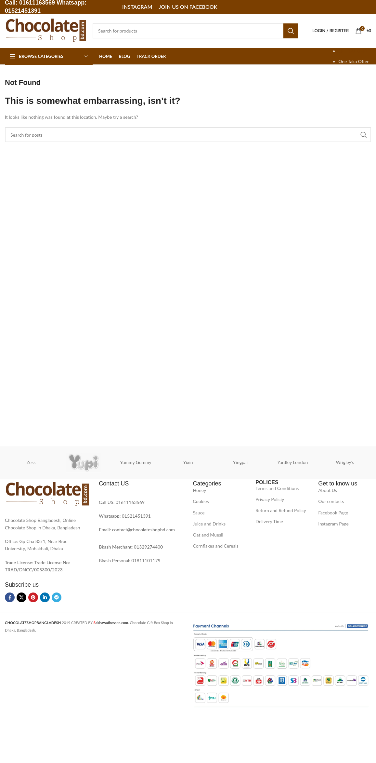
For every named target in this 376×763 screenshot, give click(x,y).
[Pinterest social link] (33, 597)
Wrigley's (345, 462)
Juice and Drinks (209, 523)
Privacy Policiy (269, 499)
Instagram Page (333, 523)
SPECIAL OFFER (354, 51)
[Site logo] (45, 30)
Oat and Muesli (208, 535)
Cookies (201, 501)
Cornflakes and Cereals (216, 546)
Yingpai (240, 462)
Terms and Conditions (277, 488)
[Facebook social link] (10, 597)
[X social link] (21, 597)
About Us (327, 490)
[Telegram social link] (56, 597)
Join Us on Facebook (188, 7)
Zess (31, 462)
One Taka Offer (353, 61)
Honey (199, 490)
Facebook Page (333, 512)
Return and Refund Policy (280, 510)
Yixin (188, 462)
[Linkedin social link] (45, 597)
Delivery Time (269, 521)
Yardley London (293, 462)
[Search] (195, 30)
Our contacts (331, 501)
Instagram (137, 7)
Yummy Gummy (135, 462)
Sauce (199, 512)
